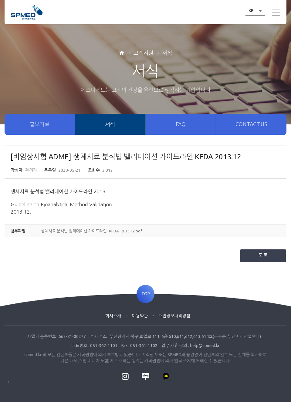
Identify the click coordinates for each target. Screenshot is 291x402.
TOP (145, 294)
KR (257, 10)
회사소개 (113, 315)
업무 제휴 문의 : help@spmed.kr (190, 345)
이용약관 (140, 315)
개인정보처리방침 (174, 315)
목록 (263, 255)
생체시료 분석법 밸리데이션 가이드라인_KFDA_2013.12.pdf (91, 231)
